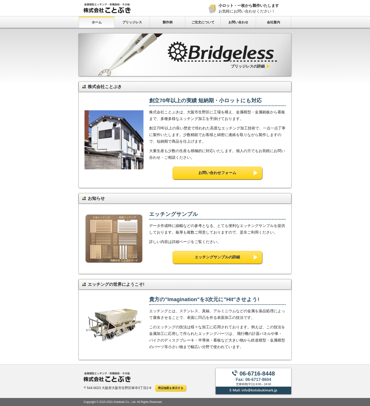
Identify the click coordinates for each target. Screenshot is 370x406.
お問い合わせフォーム (217, 173)
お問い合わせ (238, 22)
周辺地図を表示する (170, 388)
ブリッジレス (132, 22)
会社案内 (273, 22)
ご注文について (202, 22)
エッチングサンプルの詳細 (217, 257)
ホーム (97, 22)
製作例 (167, 22)
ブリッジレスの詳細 (248, 66)
